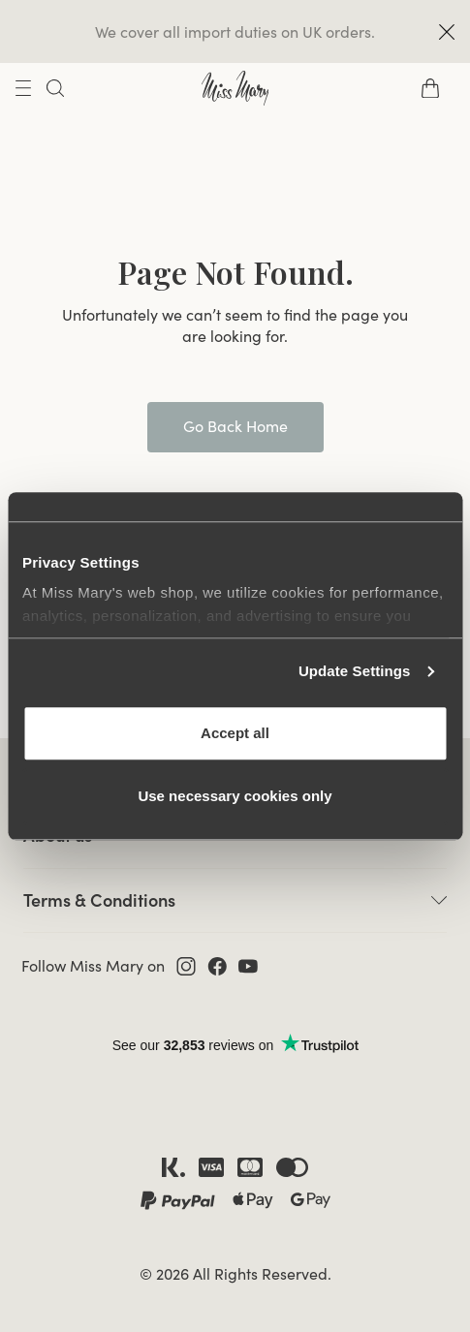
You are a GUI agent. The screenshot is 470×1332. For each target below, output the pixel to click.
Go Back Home (235, 426)
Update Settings (354, 671)
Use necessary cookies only (234, 796)
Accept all (235, 733)
